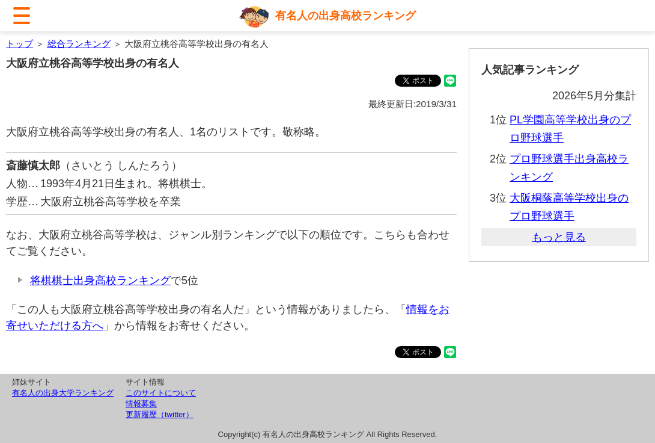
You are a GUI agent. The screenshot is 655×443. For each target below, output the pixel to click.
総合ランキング (79, 44)
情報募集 (141, 403)
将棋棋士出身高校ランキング (100, 280)
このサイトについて (161, 392)
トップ (19, 44)
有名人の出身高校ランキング (345, 16)
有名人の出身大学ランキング (63, 392)
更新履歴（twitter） (159, 414)
